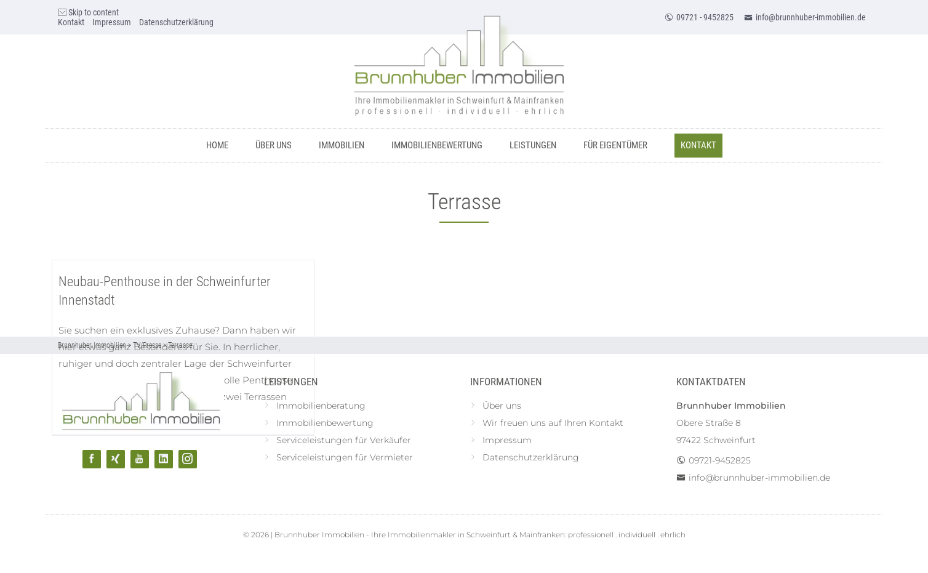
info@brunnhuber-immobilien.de (805, 17)
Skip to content (88, 12)
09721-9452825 (720, 460)
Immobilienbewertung (436, 145)
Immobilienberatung (321, 405)
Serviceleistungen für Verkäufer (343, 440)
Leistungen (533, 145)
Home (217, 145)
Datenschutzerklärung (176, 22)
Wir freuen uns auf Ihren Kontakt (552, 422)
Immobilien (341, 145)
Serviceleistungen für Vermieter (344, 457)
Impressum (111, 22)
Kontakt (71, 22)
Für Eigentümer (615, 145)
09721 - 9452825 (699, 17)
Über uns (273, 145)
